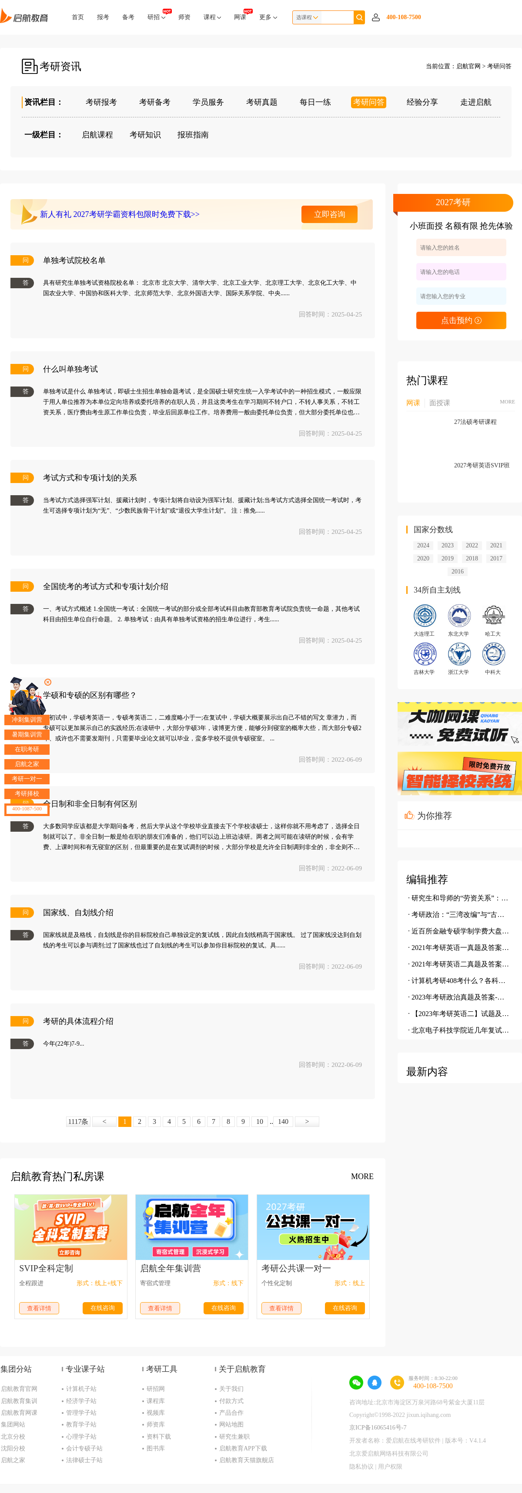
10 (259, 1121)
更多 (268, 17)
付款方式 (231, 1401)
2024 (423, 545)
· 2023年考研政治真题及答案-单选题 (459, 997)
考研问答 (499, 66)
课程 (212, 17)
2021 (496, 545)
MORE (362, 1176)
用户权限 (390, 1466)
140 (283, 1121)
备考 (128, 17)
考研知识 (145, 134)
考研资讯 (60, 66)
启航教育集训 (19, 1401)
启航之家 (13, 1460)
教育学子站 (81, 1424)
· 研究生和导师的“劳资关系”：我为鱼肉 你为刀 (459, 898)
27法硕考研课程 (475, 422)
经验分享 (422, 102)
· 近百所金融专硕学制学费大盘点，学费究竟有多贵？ (459, 931)
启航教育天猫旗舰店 (246, 1460)
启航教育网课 (19, 1413)
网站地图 (231, 1424)
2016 (458, 571)
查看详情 (39, 1308)
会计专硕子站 (84, 1448)
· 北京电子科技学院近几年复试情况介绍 (459, 1030)
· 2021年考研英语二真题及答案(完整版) (459, 964)
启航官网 (468, 66)
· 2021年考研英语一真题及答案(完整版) (459, 947)
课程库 (156, 1401)
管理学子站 (81, 1413)
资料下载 (159, 1436)
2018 (472, 558)
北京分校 (13, 1436)
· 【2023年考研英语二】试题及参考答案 (459, 1013)
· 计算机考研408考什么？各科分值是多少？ (459, 980)
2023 (448, 545)
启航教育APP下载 (243, 1448)
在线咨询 (102, 1308)
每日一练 (315, 102)
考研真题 (262, 102)
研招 (156, 14)
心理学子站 (81, 1436)
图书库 (156, 1448)
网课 (240, 14)
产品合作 (231, 1413)
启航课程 (97, 134)
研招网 (156, 1389)
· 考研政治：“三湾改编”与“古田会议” (459, 914)
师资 (184, 17)
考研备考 (155, 102)
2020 (423, 558)
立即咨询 (329, 214)
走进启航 (476, 102)
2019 (448, 558)
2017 (496, 558)
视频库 (156, 1413)
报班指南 (193, 134)
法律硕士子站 (84, 1460)
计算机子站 (81, 1389)
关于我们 (231, 1389)
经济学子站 (81, 1401)
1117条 (78, 1121)
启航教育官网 (19, 1389)
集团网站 (13, 1424)
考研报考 (101, 102)
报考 (103, 17)
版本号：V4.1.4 (465, 1440)
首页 (78, 17)
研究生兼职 (234, 1436)
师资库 (156, 1424)
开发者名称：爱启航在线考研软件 (395, 1440)
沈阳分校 (13, 1448)
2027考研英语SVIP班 (482, 465)
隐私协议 (361, 1466)
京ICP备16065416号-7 (377, 1427)
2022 (472, 545)
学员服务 (208, 102)
